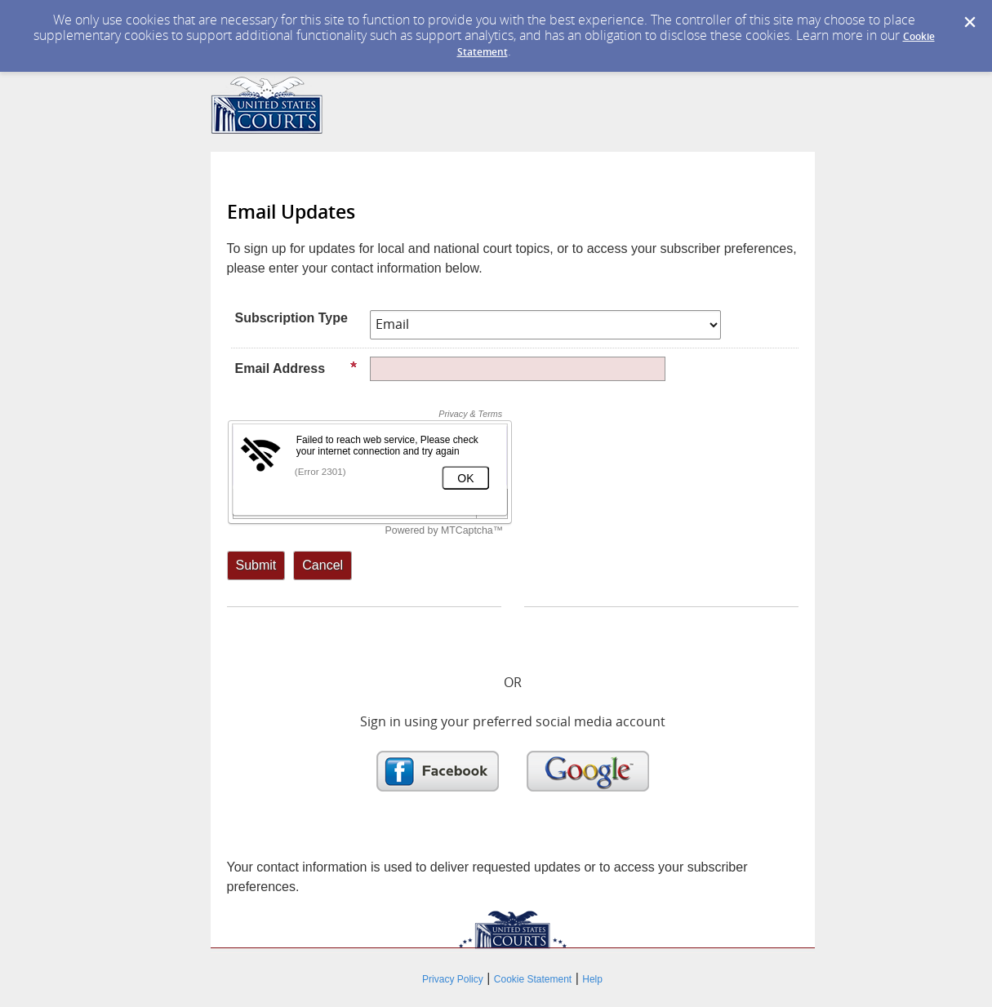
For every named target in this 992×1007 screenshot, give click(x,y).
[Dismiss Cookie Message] (970, 23)
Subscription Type (291, 318)
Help (592, 979)
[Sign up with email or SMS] (256, 565)
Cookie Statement (533, 979)
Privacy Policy (452, 979)
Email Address (296, 368)
